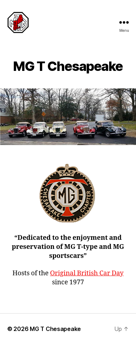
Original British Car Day (87, 273)
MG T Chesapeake (55, 328)
